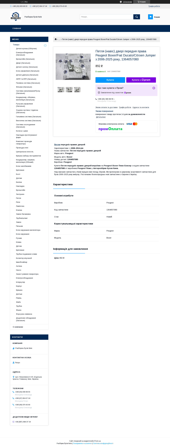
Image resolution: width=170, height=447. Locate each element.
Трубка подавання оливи (26, 254)
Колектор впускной (24, 258)
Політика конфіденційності (103, 443)
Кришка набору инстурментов (28, 156)
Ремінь (19, 298)
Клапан (19, 210)
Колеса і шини (22, 131)
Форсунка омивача (24, 314)
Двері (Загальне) (23, 63)
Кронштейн (20, 190)
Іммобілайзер (21, 262)
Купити (110, 80)
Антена (19, 266)
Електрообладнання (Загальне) (24, 54)
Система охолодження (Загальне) (25, 126)
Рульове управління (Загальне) (24, 105)
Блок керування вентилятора (28, 230)
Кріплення (20, 170)
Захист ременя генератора (27, 274)
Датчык (19, 294)
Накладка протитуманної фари (26, 136)
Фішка (18, 310)
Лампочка (20, 206)
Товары (16, 45)
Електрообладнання (24, 278)
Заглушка (20, 194)
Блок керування (22, 234)
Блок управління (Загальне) (27, 71)
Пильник (19, 226)
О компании (18, 327)
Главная (16, 28)
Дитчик (19, 246)
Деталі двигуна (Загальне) (27, 75)
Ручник (19, 238)
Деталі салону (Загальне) (27, 67)
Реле (18, 202)
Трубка (19, 306)
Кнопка (19, 182)
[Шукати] (136, 16)
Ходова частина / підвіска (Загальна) (27, 111)
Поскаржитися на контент (82, 443)
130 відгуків (127, 2)
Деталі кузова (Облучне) (26, 49)
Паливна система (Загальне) (28, 83)
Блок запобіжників (23, 166)
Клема (18, 242)
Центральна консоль (24, 152)
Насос (18, 270)
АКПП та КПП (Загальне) (26, 79)
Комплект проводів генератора (24, 142)
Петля (57, 145)
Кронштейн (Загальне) (25, 59)
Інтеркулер (20, 282)
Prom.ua (97, 441)
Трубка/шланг (22, 218)
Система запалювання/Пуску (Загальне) (28, 92)
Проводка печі (22, 148)
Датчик (19, 178)
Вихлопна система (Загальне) (28, 121)
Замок (18, 222)
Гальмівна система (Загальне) (28, 117)
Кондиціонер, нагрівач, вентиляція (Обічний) (25, 161)
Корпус (19, 286)
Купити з (141, 80)
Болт (18, 174)
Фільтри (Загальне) (24, 87)
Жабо (18, 302)
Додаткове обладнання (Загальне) (26, 319)
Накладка (20, 186)
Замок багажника (23, 214)
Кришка (19, 290)
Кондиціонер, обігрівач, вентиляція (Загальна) (25, 98)
